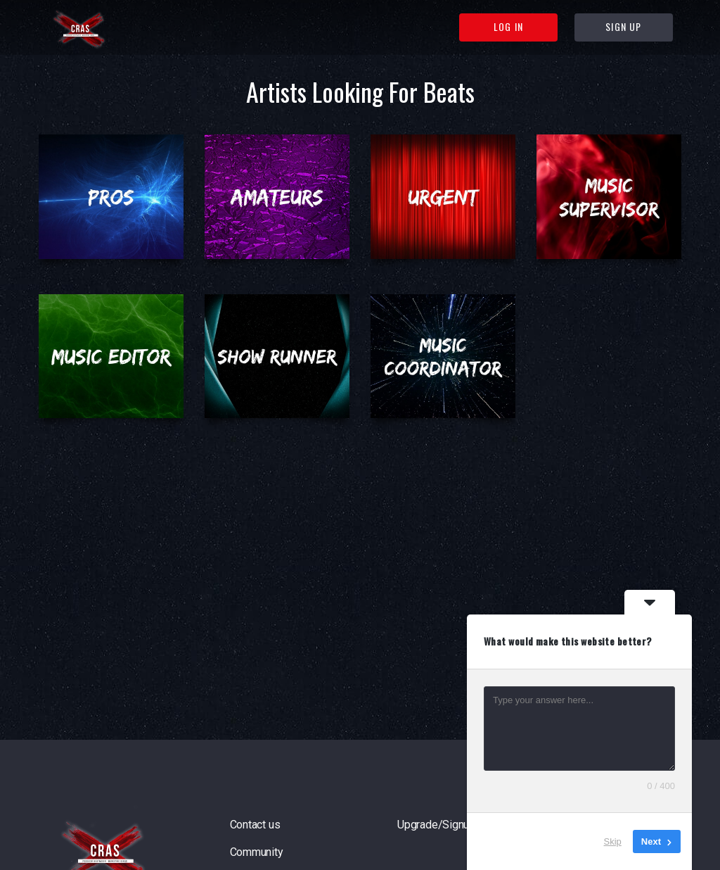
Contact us (255, 824)
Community (256, 852)
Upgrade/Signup (436, 824)
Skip (613, 841)
